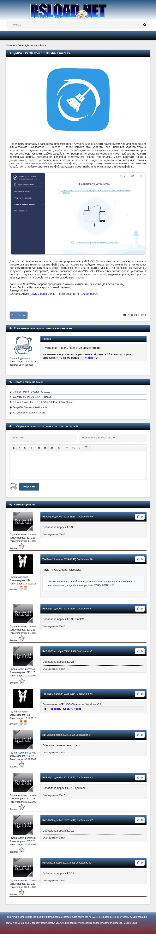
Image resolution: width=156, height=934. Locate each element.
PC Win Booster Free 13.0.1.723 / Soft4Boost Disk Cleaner (43, 402)
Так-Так (46, 559)
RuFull (46, 516)
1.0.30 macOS (90, 293)
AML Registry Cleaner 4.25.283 (29, 412)
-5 (19, 315)
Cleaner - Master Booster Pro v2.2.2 (31, 391)
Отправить (29, 486)
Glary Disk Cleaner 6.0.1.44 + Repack (32, 397)
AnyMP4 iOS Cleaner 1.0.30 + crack (43, 293)
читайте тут (91, 357)
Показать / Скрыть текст (65, 708)
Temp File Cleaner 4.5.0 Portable (30, 407)
